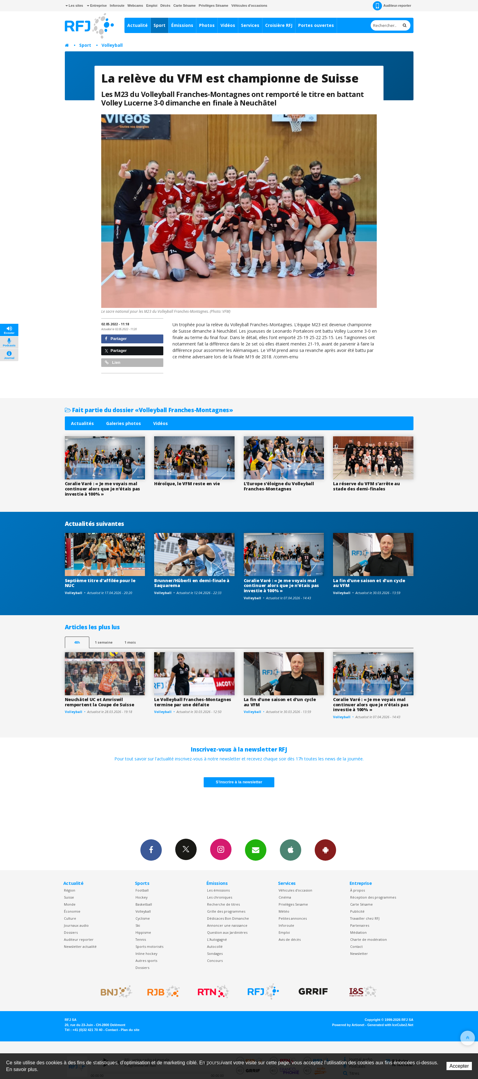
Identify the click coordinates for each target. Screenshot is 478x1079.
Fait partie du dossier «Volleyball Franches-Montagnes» (149, 410)
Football (142, 890)
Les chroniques (219, 897)
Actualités (82, 423)
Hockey (141, 897)
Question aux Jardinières (227, 932)
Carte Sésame (184, 5)
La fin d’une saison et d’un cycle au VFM (369, 583)
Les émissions (218, 890)
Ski (137, 925)
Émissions (182, 25)
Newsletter (359, 953)
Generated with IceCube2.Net (390, 1025)
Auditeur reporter (79, 939)
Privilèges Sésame (213, 5)
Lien (112, 362)
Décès (165, 5)
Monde (70, 904)
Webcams (135, 5)
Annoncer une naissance (227, 925)
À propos (357, 890)
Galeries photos (123, 423)
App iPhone (290, 849)
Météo (284, 911)
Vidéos (227, 25)
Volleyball (112, 45)
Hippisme (143, 932)
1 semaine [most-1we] (104, 642)
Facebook (151, 849)
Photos (207, 25)
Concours (215, 961)
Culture (70, 918)
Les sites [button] (74, 5)
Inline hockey (146, 953)
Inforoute (117, 5)
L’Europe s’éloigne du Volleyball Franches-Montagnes (279, 486)
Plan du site (130, 1030)
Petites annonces (293, 918)
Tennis (140, 939)
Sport (159, 25)
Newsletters (255, 849)
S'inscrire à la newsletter (239, 782)
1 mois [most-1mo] (130, 642)
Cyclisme (142, 918)
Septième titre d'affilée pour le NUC (100, 583)
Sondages (215, 953)
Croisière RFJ (278, 25)
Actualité (137, 25)
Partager (116, 338)
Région (69, 890)
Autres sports (146, 961)
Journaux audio (76, 925)
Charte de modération (368, 939)
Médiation (358, 932)
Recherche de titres (223, 904)
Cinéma (285, 897)
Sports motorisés (149, 946)
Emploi (151, 5)
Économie (72, 911)
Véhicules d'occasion (295, 890)
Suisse (69, 897)
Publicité (357, 911)
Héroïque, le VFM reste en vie (187, 483)
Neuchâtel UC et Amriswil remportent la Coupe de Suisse (99, 702)
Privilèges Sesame (293, 904)
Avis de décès (290, 939)
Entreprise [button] (97, 5)
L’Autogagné (217, 939)
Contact (356, 946)
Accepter (459, 1066)
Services (250, 25)
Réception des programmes (373, 897)
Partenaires (359, 925)
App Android (325, 849)
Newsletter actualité (80, 946)
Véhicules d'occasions (249, 5)
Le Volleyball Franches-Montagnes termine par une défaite (192, 702)
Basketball (143, 904)
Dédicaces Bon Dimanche (228, 918)
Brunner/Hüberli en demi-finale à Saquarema (191, 583)
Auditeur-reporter (392, 5)
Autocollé (215, 946)
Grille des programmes (226, 911)
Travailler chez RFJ (365, 918)
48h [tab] (77, 642)
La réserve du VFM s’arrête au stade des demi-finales (366, 486)
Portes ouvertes (316, 25)
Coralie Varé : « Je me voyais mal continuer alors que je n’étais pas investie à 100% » (102, 489)
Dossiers (71, 932)
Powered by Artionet (348, 1025)
